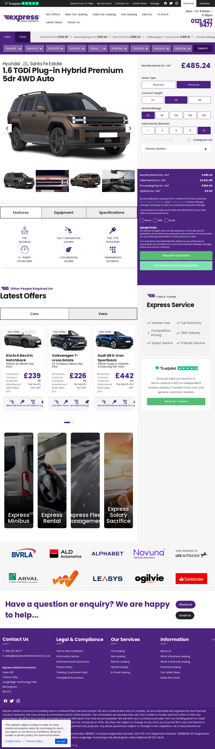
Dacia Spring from (85, 37)
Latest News (139, 3)
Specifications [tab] (111, 212)
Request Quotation (176, 255)
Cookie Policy (13, 741)
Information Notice (67, 656)
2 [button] (72, 422)
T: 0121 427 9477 (12, 651)
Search (203, 48)
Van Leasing (129, 14)
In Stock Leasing (120, 672)
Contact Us (122, 3)
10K (176, 115)
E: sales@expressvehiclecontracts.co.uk (26, 656)
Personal (189, 3)
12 (204, 130)
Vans (22, 37)
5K (148, 115)
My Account (104, 3)
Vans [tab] (102, 313)
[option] (69, 128)
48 (199, 100)
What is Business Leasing (175, 656)
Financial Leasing (170, 667)
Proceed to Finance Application (176, 265)
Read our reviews (176, 401)
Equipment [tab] (64, 212)
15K (190, 115)
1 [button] (67, 422)
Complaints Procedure (69, 677)
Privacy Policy (177, 202)
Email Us (183, 615)
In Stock (163, 14)
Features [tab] (21, 212)
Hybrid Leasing (119, 667)
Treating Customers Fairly (71, 672)
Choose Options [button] (155, 148)
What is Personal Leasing (175, 661)
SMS (160, 220)
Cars (7, 37)
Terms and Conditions (152, 202)
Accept (61, 741)
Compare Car (199, 140)
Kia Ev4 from (49, 37)
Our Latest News (170, 672)
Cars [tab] (34, 313)
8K (162, 115)
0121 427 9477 (201, 23)
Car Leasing (118, 651)
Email (172, 220)
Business (205, 3)
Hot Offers (53, 14)
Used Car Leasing (104, 14)
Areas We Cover (170, 677)
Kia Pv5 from (122, 37)
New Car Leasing (76, 14)
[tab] (176, 149)
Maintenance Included (159, 140)
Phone (148, 220)
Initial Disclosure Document (72, 661)
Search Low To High (81, 3)
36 (176, 100)
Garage (154, 3)
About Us (73, 22)
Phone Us (184, 605)
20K (204, 115)
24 (152, 100)
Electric (147, 14)
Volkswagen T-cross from (163, 37)
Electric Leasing (120, 661)
